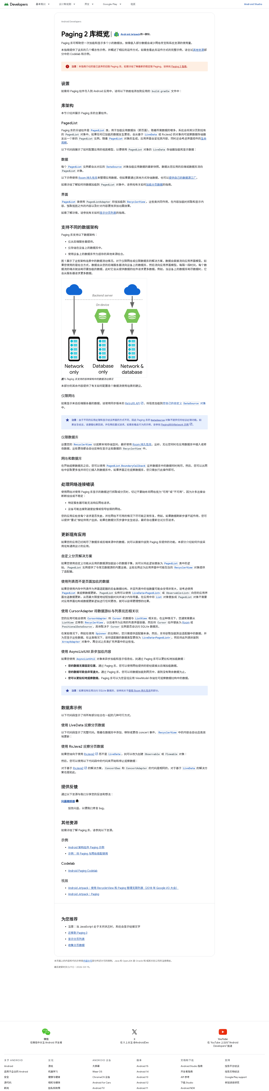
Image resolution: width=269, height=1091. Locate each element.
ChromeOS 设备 (101, 1077)
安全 (6, 1077)
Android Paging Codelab (82, 871)
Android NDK (188, 1088)
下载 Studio (187, 1082)
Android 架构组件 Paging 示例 (86, 847)
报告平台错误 (232, 1066)
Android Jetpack (130, 34)
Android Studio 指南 (191, 1066)
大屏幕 (96, 1066)
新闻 (6, 1088)
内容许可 (87, 960)
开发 (87, 4)
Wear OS (97, 1071)
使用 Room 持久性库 (139, 690)
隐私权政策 (54, 1088)
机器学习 (53, 1071)
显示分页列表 (108, 213)
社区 (133, 4)
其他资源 (198, 50)
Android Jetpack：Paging (83, 894)
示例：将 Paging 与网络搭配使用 (88, 853)
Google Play (110, 4)
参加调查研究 (232, 1082)
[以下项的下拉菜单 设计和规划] (75, 4)
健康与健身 (54, 1077)
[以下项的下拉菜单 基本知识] (50, 4)
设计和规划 (65, 4)
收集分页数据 (76, 945)
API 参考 (185, 1077)
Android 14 (143, 1071)
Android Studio (253, 4)
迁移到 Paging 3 (77, 933)
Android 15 (142, 1066)
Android (8, 1066)
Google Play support (236, 1077)
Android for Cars (101, 1082)
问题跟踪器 (68, 801)
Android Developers (71, 21)
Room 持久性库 (87, 178)
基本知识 (41, 4)
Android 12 (142, 1082)
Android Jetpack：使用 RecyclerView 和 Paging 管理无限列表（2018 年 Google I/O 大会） (123, 888)
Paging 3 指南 (178, 66)
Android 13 (142, 1077)
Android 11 (142, 1088)
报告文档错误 (232, 1071)
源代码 (7, 1082)
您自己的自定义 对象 (184, 403)
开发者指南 (187, 1071)
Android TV (98, 1088)
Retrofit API (132, 403)
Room (186, 622)
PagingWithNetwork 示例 (175, 424)
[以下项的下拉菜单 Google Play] (122, 4)
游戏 (50, 1066)
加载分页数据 (154, 184)
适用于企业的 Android (16, 1071)
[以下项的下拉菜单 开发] (94, 4)
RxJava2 (89, 754)
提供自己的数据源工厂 (182, 178)
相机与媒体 (54, 1082)
